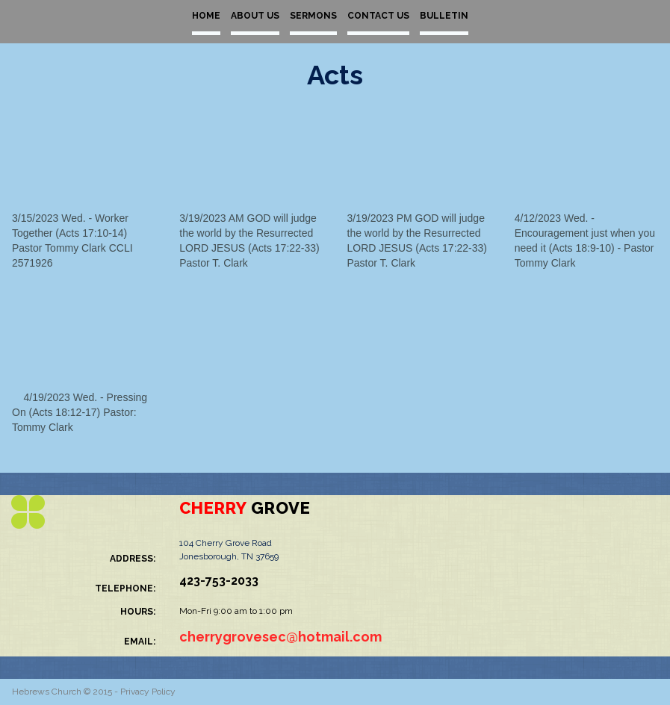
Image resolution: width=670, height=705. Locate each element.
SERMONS (313, 15)
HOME (206, 15)
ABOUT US (255, 15)
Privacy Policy (148, 691)
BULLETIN (444, 15)
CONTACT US (378, 15)
